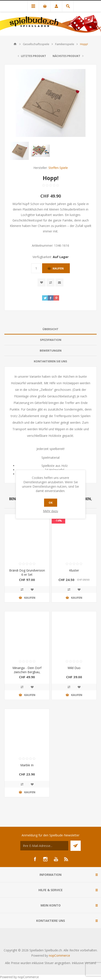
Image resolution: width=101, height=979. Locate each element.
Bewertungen (51, 350)
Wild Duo (74, 668)
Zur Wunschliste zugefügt (42, 282)
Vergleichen (50, 282)
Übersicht (50, 329)
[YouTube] (55, 859)
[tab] (50, 329)
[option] (19, 150)
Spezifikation (50, 340)
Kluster (74, 570)
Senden (75, 846)
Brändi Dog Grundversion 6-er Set (27, 572)
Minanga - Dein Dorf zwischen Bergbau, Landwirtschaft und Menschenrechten (26, 674)
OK (51, 503)
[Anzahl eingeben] (36, 268)
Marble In (27, 765)
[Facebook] (34, 859)
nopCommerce (59, 955)
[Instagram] (45, 859)
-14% (58, 520)
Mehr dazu (50, 511)
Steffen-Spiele (58, 168)
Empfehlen (59, 282)
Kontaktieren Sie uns (50, 361)
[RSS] (66, 859)
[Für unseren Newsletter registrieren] (44, 845)
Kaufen (58, 268)
